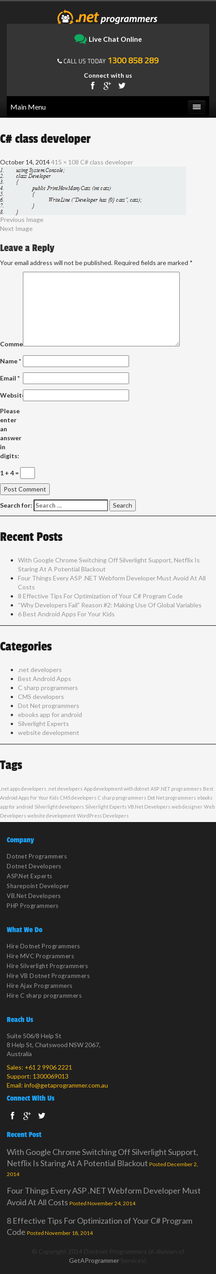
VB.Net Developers (149, 807)
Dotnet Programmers (37, 856)
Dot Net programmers (48, 705)
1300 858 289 (133, 60)
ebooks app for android (50, 714)
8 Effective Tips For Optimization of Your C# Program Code (100, 596)
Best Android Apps (44, 678)
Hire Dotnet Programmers (43, 946)
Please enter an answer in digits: (11, 433)
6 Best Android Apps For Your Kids (66, 614)
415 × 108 (65, 162)
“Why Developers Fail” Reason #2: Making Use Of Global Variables (110, 605)
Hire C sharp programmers (44, 995)
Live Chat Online (108, 39)
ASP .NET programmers (176, 789)
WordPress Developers (103, 815)
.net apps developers (23, 789)
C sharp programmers (48, 687)
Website (11, 395)
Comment (11, 344)
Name (10, 361)
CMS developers (41, 696)
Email (10, 378)
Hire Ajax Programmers (40, 985)
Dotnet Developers (34, 866)
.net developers (40, 669)
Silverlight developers (59, 807)
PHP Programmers (33, 905)
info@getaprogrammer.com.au (66, 1085)
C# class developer (106, 162)
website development (48, 732)
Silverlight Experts (43, 723)
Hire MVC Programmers (40, 956)
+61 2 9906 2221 (48, 1067)
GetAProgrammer (94, 1260)
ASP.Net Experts (29, 876)
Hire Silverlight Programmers (47, 965)
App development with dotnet (116, 789)
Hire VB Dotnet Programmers (48, 975)
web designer (187, 807)
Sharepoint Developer (38, 885)
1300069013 (51, 1076)
